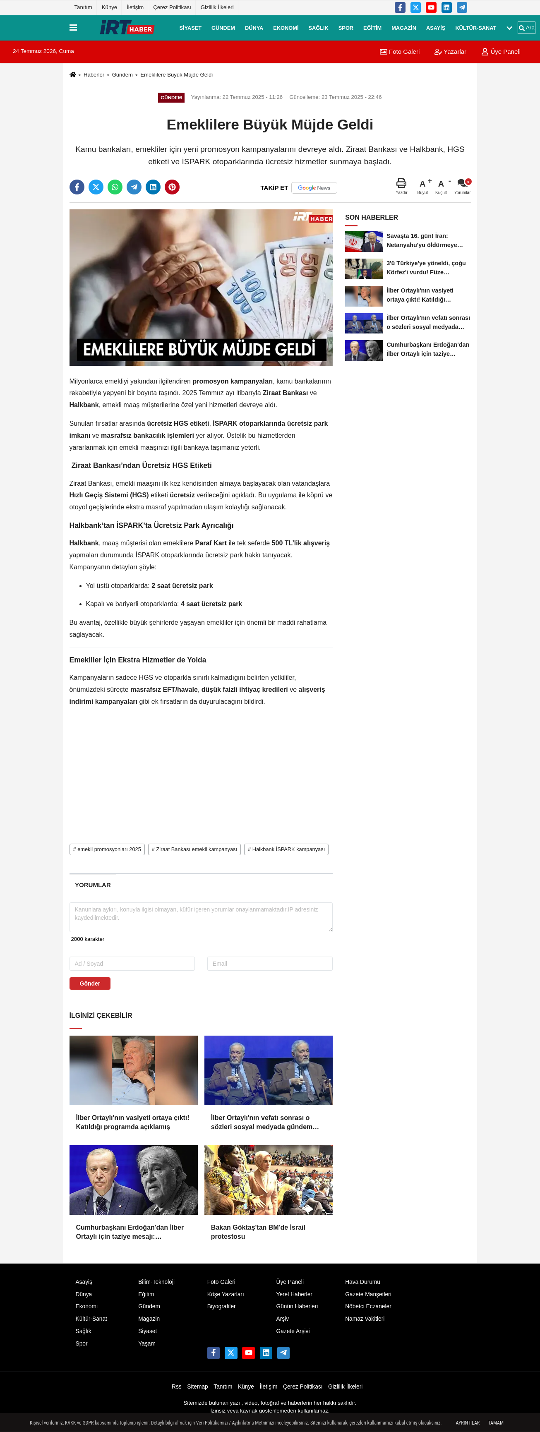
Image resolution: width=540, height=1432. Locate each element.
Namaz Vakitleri (364, 1319)
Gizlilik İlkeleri (217, 7)
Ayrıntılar (468, 1423)
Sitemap (197, 1387)
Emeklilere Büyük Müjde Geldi (176, 75)
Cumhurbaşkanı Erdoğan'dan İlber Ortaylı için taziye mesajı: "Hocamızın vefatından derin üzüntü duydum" (132, 1233)
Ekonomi (285, 27)
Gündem (223, 27)
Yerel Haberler (294, 1294)
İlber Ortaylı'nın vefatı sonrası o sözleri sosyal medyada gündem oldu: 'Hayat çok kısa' (261, 1123)
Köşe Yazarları (225, 1294)
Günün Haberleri (297, 1306)
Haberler (94, 75)
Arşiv (282, 1319)
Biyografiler (221, 1306)
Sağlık (318, 27)
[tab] (93, 885)
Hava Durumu (362, 1282)
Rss (177, 1387)
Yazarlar (450, 51)
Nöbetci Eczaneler (368, 1306)
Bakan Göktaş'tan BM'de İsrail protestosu (258, 1232)
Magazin (403, 27)
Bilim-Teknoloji (156, 1282)
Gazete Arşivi (293, 1331)
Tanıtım (83, 7)
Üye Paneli (501, 51)
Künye (109, 7)
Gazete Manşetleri (368, 1294)
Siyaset (191, 27)
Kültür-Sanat (475, 27)
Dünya (254, 27)
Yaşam (147, 1344)
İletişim (135, 7)
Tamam (496, 1423)
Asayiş (435, 27)
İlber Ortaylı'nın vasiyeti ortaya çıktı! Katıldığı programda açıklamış (133, 1122)
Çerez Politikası (172, 7)
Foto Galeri (400, 51)
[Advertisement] (201, 772)
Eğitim (372, 27)
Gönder (90, 983)
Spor (345, 27)
